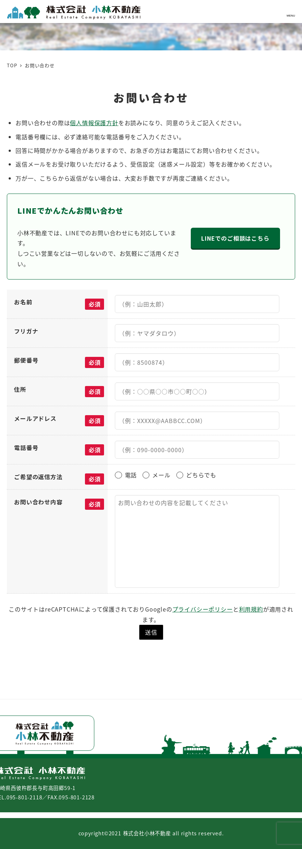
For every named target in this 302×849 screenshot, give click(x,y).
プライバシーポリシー (202, 609)
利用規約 (251, 609)
